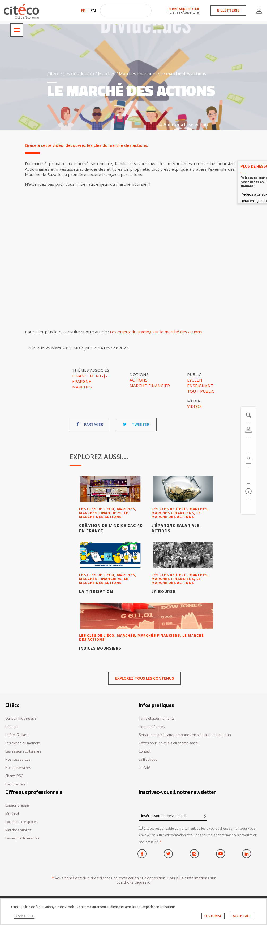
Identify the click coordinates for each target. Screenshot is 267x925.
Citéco (53, 74)
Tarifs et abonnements (157, 718)
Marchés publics (18, 830)
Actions (139, 380)
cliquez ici (143, 882)
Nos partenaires (18, 767)
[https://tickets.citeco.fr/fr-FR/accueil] (248, 445)
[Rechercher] (248, 476)
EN (93, 11)
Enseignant (200, 385)
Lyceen (194, 380)
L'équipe (12, 726)
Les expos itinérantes (22, 838)
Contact (144, 751)
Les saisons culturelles (23, 751)
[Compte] (248, 429)
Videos (194, 406)
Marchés (106, 74)
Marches (82, 387)
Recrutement (15, 784)
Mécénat (12, 813)
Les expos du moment (22, 743)
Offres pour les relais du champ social (168, 743)
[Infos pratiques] (248, 491)
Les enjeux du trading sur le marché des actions (156, 331)
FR (83, 11)
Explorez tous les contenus (144, 678)
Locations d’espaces (21, 821)
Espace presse (17, 805)
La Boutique (148, 759)
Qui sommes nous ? (21, 718)
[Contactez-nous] (248, 506)
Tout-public (200, 391)
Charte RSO (14, 775)
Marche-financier (150, 385)
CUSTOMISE (213, 916)
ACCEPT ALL (241, 916)
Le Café (144, 767)
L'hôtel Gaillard (16, 734)
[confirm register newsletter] (205, 816)
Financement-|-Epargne (89, 378)
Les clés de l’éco (78, 74)
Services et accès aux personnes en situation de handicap (185, 734)
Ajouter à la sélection (183, 124)
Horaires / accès (152, 726)
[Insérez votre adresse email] (173, 815)
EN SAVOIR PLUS (24, 916)
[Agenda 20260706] (248, 460)
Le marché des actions (183, 74)
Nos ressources (18, 759)
